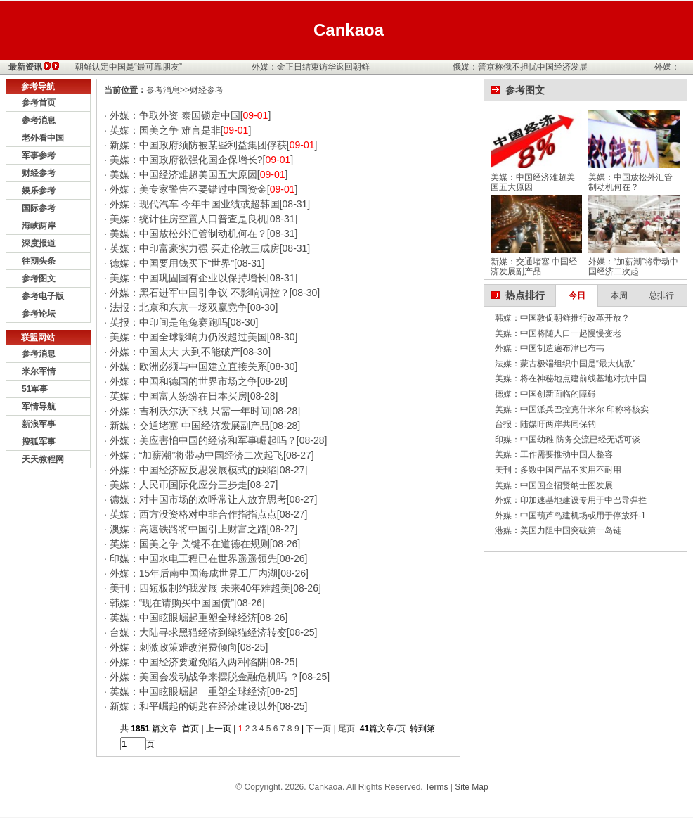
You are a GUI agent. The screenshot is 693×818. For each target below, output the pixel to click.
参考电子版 (43, 296)
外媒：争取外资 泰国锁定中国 (175, 115)
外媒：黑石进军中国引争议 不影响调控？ (200, 292)
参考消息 (39, 120)
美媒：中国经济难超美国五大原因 (183, 174)
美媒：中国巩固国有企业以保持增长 (188, 277)
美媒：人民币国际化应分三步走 (178, 484)
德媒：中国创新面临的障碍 (545, 394)
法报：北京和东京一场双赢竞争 (178, 307)
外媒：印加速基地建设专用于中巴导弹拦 (571, 500)
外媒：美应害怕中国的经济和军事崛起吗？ (203, 440)
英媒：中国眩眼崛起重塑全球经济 (183, 617)
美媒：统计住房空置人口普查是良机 (188, 218)
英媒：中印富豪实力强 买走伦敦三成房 (195, 248)
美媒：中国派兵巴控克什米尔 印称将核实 (572, 409)
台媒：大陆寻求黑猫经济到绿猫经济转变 (198, 632)
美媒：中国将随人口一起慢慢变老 (558, 333)
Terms (436, 787)
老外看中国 (43, 138)
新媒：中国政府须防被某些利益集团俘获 (198, 145)
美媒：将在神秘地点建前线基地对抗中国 (571, 378)
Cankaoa (348, 29)
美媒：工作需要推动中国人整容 (554, 454)
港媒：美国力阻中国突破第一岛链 (558, 530)
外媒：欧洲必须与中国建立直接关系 (188, 366)
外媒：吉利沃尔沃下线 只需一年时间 (190, 410)
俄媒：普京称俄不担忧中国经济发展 (522, 67)
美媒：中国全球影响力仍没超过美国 (188, 337)
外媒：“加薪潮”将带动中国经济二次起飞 (196, 455)
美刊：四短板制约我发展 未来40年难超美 (200, 588)
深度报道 (39, 243)
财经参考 (39, 173)
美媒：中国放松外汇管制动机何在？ (188, 233)
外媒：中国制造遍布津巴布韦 (549, 348)
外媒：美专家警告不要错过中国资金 (188, 189)
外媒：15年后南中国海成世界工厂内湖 (194, 573)
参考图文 (39, 278)
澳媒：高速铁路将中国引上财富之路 (188, 529)
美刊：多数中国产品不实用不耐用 (558, 470)
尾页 (347, 729)
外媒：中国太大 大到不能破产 (175, 351)
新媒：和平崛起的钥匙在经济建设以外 (193, 706)
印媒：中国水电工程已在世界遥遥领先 (193, 558)
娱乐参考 (39, 191)
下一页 (318, 729)
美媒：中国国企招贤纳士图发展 (554, 485)
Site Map (471, 787)
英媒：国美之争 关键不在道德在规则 (190, 543)
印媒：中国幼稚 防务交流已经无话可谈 (567, 440)
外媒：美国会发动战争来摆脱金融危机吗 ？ (204, 676)
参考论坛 (39, 314)
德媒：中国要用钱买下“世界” (172, 263)
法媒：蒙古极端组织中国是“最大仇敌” (565, 364)
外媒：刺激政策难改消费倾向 (174, 647)
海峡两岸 (39, 226)
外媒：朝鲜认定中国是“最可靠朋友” (118, 67)
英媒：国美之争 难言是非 (165, 130)
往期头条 (39, 261)
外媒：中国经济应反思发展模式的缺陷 (193, 469)
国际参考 (39, 208)
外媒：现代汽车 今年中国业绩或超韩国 (195, 204)
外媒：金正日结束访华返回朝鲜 (313, 67)
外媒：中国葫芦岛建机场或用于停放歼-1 (570, 515)
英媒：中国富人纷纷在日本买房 (178, 396)
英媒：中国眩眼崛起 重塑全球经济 (188, 691)
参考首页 (39, 103)
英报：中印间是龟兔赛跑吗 (169, 322)
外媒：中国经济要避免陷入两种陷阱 (188, 661)
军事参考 (39, 155)
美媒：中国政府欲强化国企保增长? (186, 159)
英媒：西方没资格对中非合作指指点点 (193, 514)
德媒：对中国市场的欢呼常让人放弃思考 (198, 499)
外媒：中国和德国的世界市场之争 (183, 381)
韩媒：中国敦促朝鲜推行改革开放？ (562, 318)
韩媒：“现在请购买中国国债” (172, 602)
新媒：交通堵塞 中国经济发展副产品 (190, 425)
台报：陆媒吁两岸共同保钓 (545, 424)
